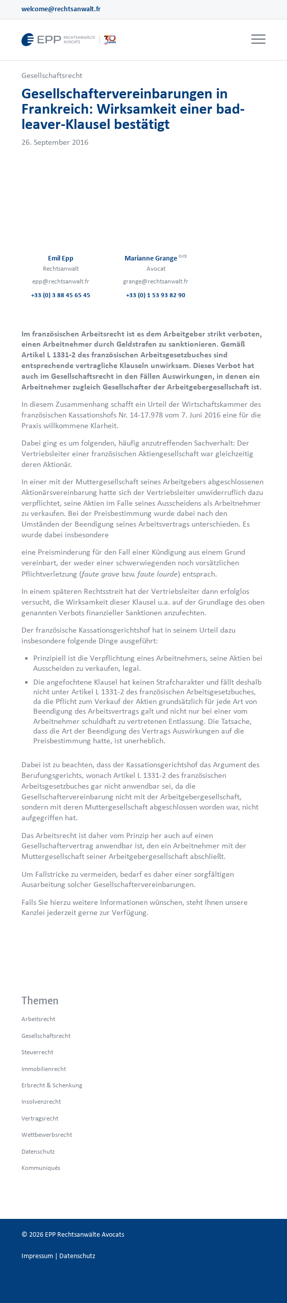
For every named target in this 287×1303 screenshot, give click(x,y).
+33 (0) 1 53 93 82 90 (155, 295)
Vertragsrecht (39, 1118)
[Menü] (258, 39)
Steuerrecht (37, 1052)
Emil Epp (61, 258)
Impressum (37, 1256)
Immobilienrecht (43, 1068)
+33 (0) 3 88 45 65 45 (60, 295)
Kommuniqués (40, 1167)
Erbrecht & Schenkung (51, 1085)
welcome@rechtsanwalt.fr (61, 9)
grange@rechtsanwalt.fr (155, 281)
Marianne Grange (156, 258)
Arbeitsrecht (38, 1018)
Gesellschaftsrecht (51, 75)
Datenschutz (38, 1151)
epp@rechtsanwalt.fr (60, 281)
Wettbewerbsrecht (46, 1134)
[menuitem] (257, 39)
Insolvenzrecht (41, 1101)
